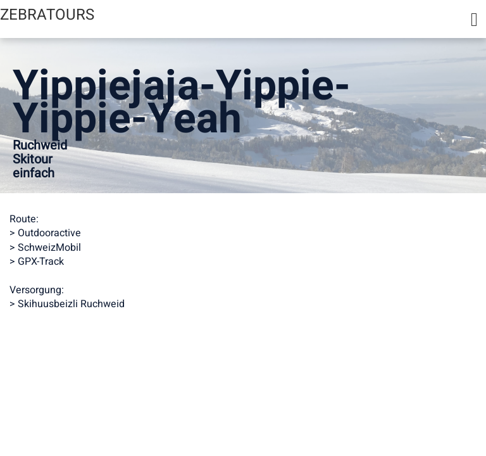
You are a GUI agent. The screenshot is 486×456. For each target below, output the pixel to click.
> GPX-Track (36, 261)
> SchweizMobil (45, 247)
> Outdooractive (45, 233)
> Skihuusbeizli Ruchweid (67, 304)
